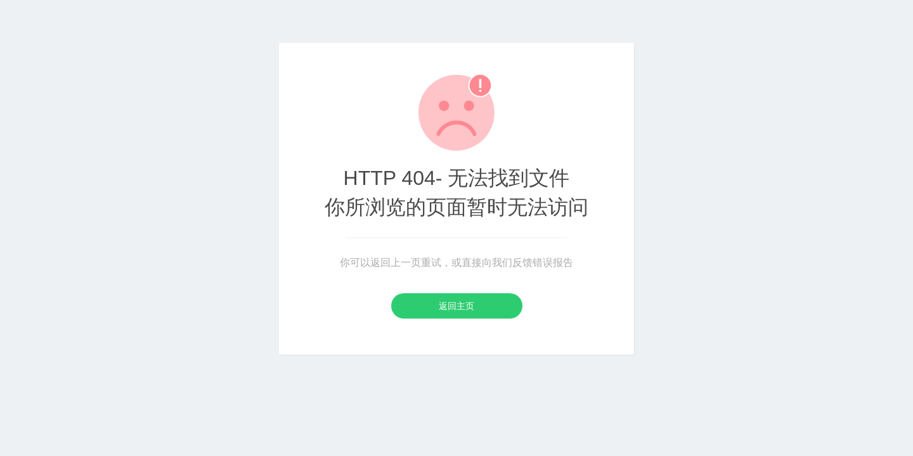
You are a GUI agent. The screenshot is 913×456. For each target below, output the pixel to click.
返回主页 (456, 306)
